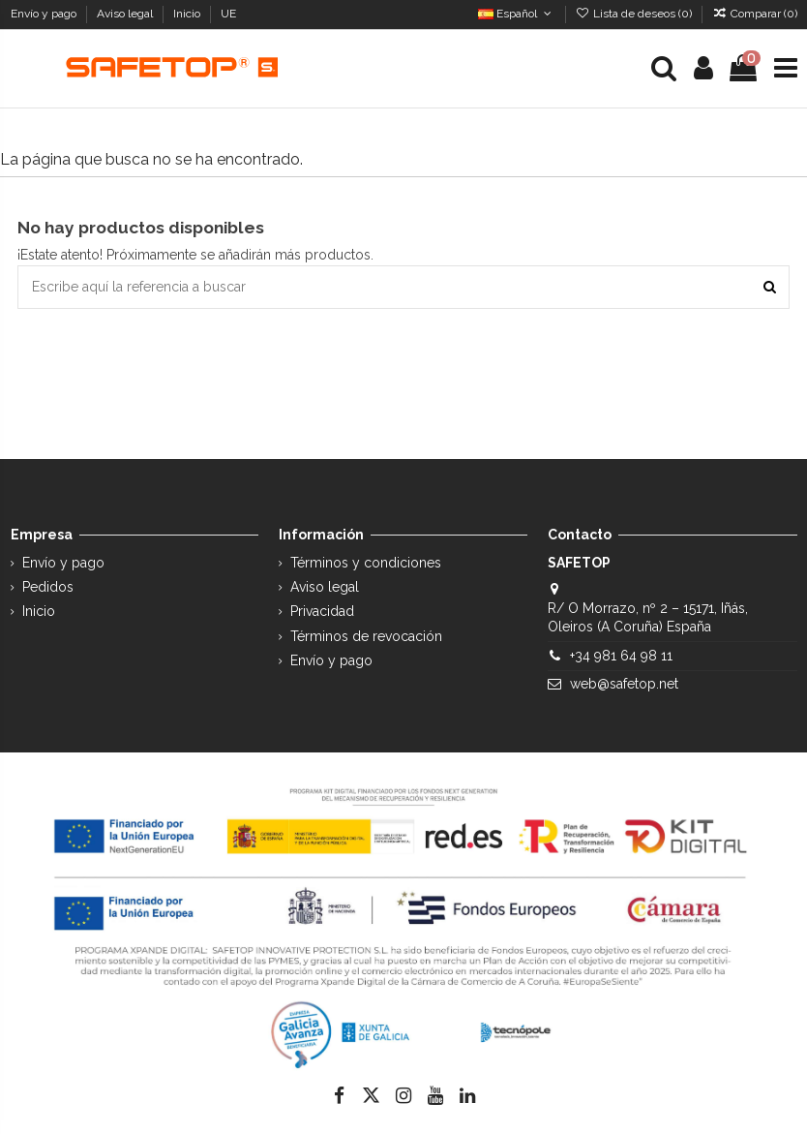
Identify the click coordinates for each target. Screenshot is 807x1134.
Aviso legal (126, 13)
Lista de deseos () (635, 13)
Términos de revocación (366, 636)
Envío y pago (45, 13)
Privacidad (322, 611)
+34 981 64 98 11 (621, 655)
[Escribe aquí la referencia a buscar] (770, 287)
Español (516, 13)
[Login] (703, 68)
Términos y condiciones (365, 562)
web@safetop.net (624, 683)
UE (230, 13)
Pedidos (48, 587)
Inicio (188, 13)
